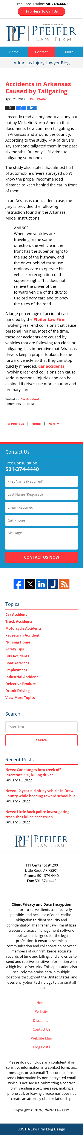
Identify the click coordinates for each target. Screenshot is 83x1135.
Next (53, 423)
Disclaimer (41, 1020)
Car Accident (29, 399)
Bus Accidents (17, 656)
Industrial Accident (21, 676)
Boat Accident (17, 663)
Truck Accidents (18, 621)
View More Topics (20, 697)
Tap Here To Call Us (41, 11)
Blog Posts (41, 1047)
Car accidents (51, 366)
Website (41, 1011)
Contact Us (42, 1029)
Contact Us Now (41, 557)
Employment (16, 670)
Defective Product (20, 683)
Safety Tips (14, 649)
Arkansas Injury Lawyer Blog (41, 32)
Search (42, 740)
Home (14, 52)
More (69, 52)
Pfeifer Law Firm (50, 319)
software (67, 930)
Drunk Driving (17, 690)
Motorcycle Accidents (23, 628)
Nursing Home (17, 642)
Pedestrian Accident (22, 635)
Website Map (41, 1038)
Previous (16, 423)
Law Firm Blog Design (41, 1129)
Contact (41, 52)
